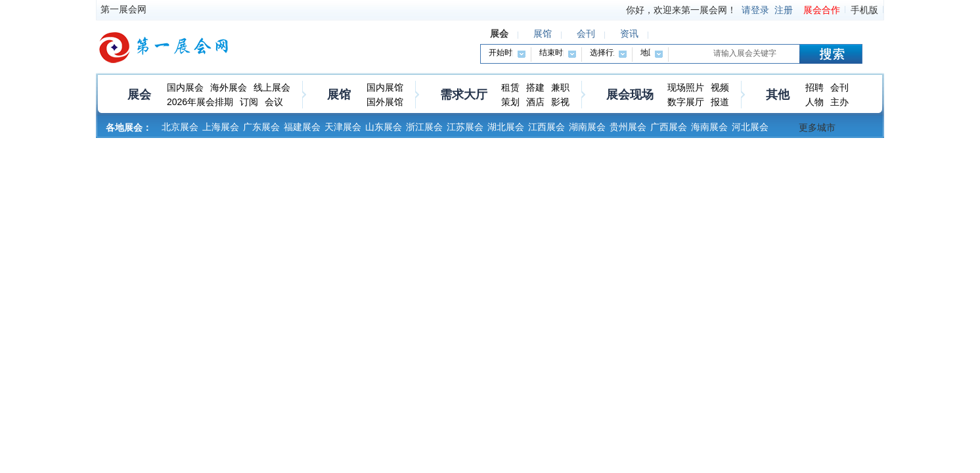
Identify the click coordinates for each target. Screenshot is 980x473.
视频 (720, 87)
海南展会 (709, 127)
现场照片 (685, 87)
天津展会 (342, 127)
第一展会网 (123, 9)
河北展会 (750, 127)
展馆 (339, 94)
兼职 (560, 87)
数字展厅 (685, 102)
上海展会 (220, 127)
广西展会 (668, 127)
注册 (783, 10)
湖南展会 (587, 127)
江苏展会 (465, 127)
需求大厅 (463, 94)
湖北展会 (505, 127)
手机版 (864, 10)
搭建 (535, 87)
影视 (560, 102)
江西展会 (546, 127)
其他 (778, 94)
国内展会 (185, 87)
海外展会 (228, 87)
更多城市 (817, 127)
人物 (814, 102)
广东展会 (261, 127)
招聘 (814, 87)
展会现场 (630, 94)
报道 (720, 102)
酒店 (535, 102)
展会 (139, 94)
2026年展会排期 (200, 102)
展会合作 (821, 10)
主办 (839, 102)
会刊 (839, 87)
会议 (274, 102)
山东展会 (383, 127)
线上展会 (272, 87)
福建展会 (302, 127)
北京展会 (180, 127)
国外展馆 (385, 102)
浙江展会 (424, 127)
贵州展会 (628, 127)
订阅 (249, 102)
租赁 (510, 87)
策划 (510, 102)
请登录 (755, 10)
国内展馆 (385, 87)
